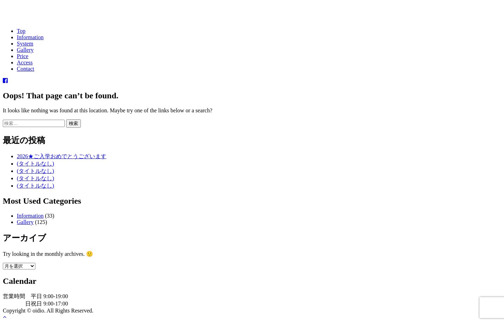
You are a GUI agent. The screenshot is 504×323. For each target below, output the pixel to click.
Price (22, 56)
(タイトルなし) (35, 164)
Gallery (25, 50)
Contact (25, 69)
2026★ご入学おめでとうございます (61, 156)
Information (30, 37)
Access (25, 62)
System (25, 44)
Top (21, 31)
